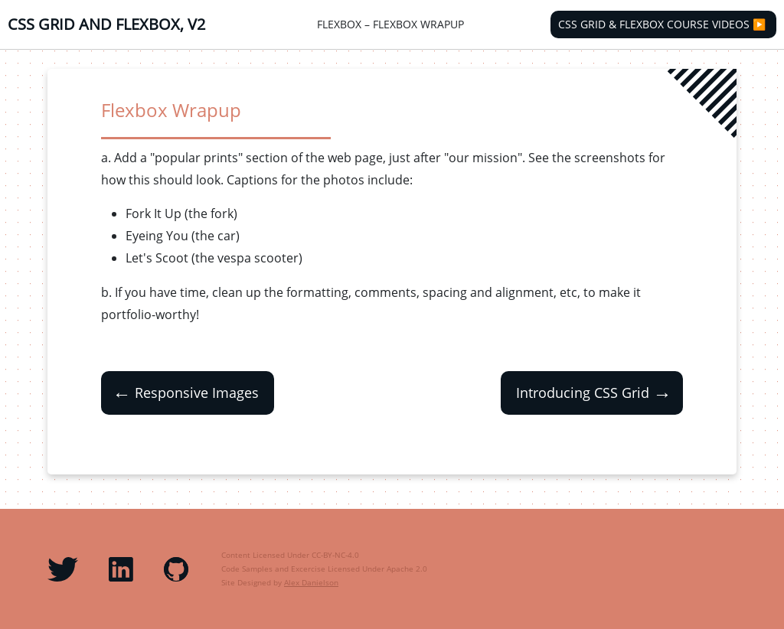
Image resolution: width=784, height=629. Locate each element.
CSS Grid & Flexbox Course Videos (654, 24)
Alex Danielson (311, 582)
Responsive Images (184, 393)
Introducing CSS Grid (595, 393)
